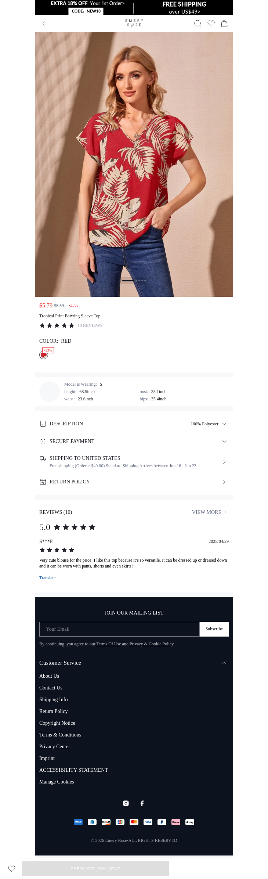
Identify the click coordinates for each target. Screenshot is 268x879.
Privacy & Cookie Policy (152, 643)
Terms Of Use (108, 643)
